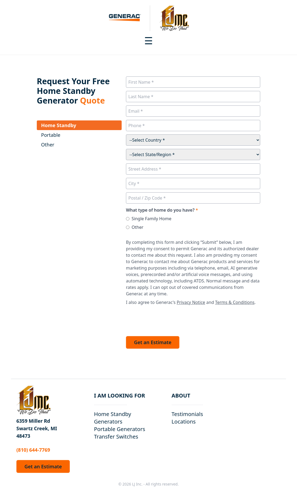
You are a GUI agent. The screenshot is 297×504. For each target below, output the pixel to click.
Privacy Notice (191, 302)
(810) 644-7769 (33, 450)
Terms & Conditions (235, 302)
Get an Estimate (152, 342)
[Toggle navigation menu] (148, 40)
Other (137, 227)
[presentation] (167, 319)
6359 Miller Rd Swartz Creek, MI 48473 (36, 428)
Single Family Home (151, 219)
